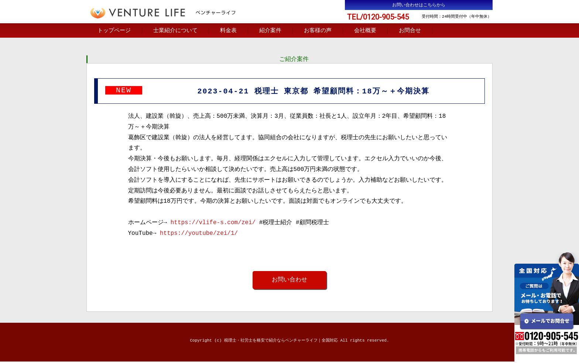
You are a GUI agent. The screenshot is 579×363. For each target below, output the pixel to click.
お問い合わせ (289, 281)
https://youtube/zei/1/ (199, 234)
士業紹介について (175, 31)
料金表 (228, 31)
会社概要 (365, 31)
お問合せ (410, 31)
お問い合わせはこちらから (418, 5)
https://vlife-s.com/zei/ (213, 224)
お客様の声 (318, 31)
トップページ (114, 31)
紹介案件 (270, 31)
